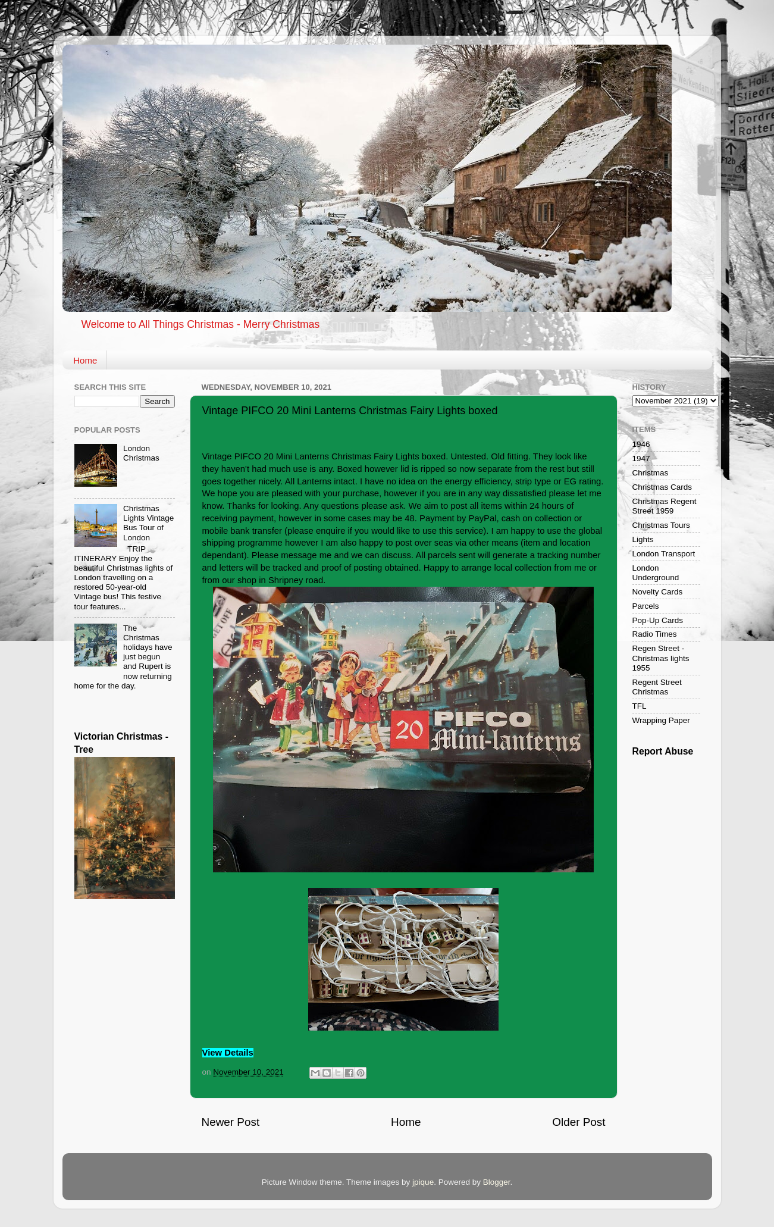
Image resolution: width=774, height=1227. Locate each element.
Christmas (650, 472)
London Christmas (141, 453)
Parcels (645, 606)
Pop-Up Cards (658, 620)
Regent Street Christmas (657, 687)
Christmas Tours (661, 525)
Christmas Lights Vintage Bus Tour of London (148, 523)
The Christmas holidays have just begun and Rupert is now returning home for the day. (123, 657)
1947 (641, 458)
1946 (641, 444)
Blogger (496, 1182)
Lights (643, 539)
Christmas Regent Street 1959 (664, 506)
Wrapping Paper (661, 720)
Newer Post (231, 1122)
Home (85, 360)
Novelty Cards (657, 591)
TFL (639, 706)
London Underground (655, 573)
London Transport (663, 553)
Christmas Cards (662, 487)
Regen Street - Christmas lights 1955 (661, 658)
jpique (423, 1182)
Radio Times (654, 634)
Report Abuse (663, 751)
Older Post (578, 1122)
